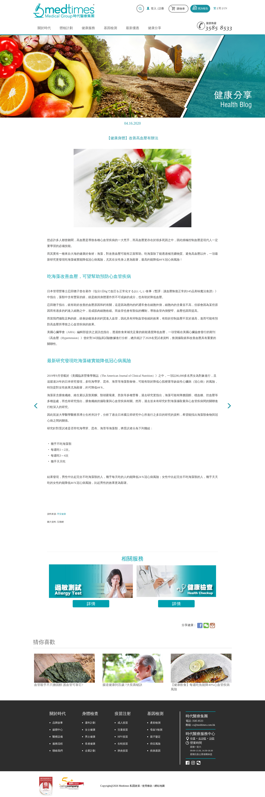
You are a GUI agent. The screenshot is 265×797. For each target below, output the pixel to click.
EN (225, 8)
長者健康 (90, 743)
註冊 (161, 8)
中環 (192, 738)
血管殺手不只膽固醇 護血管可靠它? (58, 685)
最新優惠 (132, 28)
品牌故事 (57, 722)
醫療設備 (57, 736)
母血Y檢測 (156, 729)
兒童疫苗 (123, 729)
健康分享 (154, 28)
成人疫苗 (123, 722)
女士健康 (90, 729)
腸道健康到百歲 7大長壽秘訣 (122, 685)
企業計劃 (90, 750)
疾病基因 (155, 750)
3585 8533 (197, 721)
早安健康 (61, 514)
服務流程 (57, 743)
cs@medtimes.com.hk (203, 725)
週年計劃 (90, 722)
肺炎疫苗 (123, 750)
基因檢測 (110, 28)
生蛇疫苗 (123, 743)
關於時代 (44, 28)
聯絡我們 (57, 750)
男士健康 (90, 736)
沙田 (211, 738)
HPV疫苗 (123, 736)
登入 (153, 8)
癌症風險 (155, 743)
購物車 (181, 8)
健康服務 (88, 28)
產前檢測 (155, 722)
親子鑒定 (155, 736)
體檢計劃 (66, 28)
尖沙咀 (202, 738)
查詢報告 (203, 8)
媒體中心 (57, 729)
